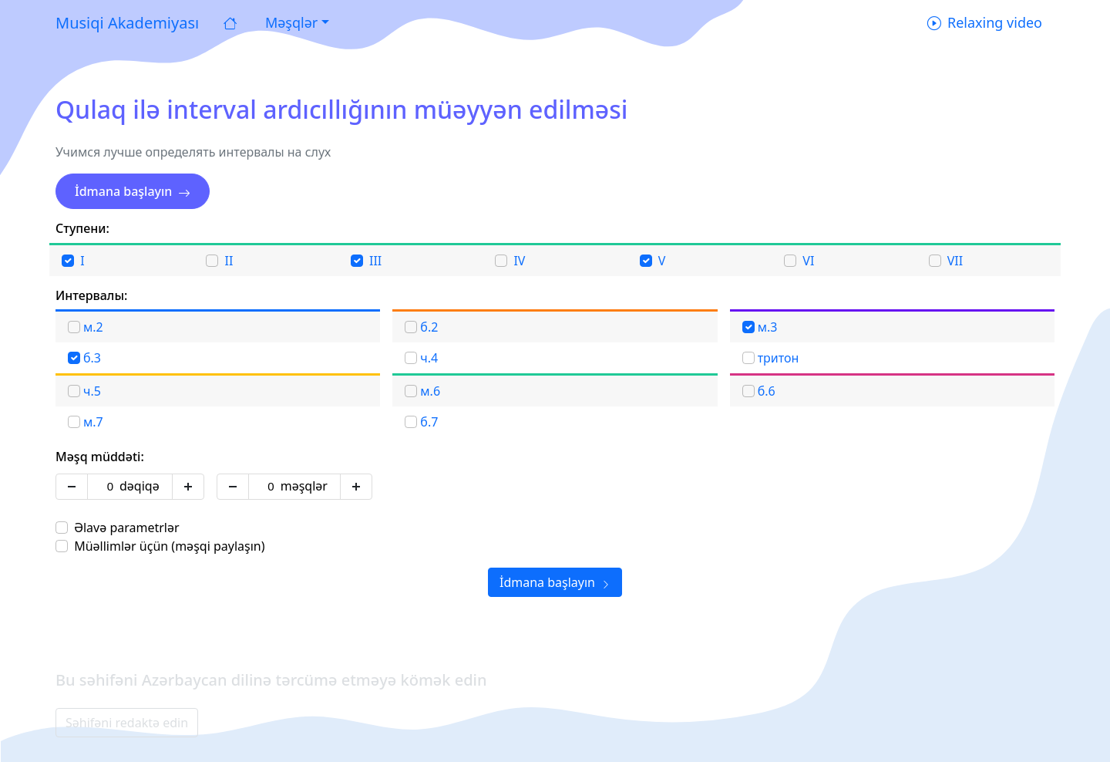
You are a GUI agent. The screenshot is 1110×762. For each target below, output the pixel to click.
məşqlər (304, 485)
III (375, 260)
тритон (778, 357)
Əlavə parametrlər (126, 527)
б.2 (429, 327)
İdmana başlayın (132, 191)
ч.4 (429, 357)
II (229, 260)
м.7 (93, 421)
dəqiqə (139, 485)
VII (955, 260)
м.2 (93, 327)
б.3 (92, 357)
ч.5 (92, 391)
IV (519, 260)
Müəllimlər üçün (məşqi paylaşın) (169, 546)
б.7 (429, 421)
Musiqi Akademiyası (127, 22)
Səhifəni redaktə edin (127, 722)
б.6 (766, 391)
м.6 (430, 391)
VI (808, 260)
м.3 (768, 327)
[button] (295, 22)
